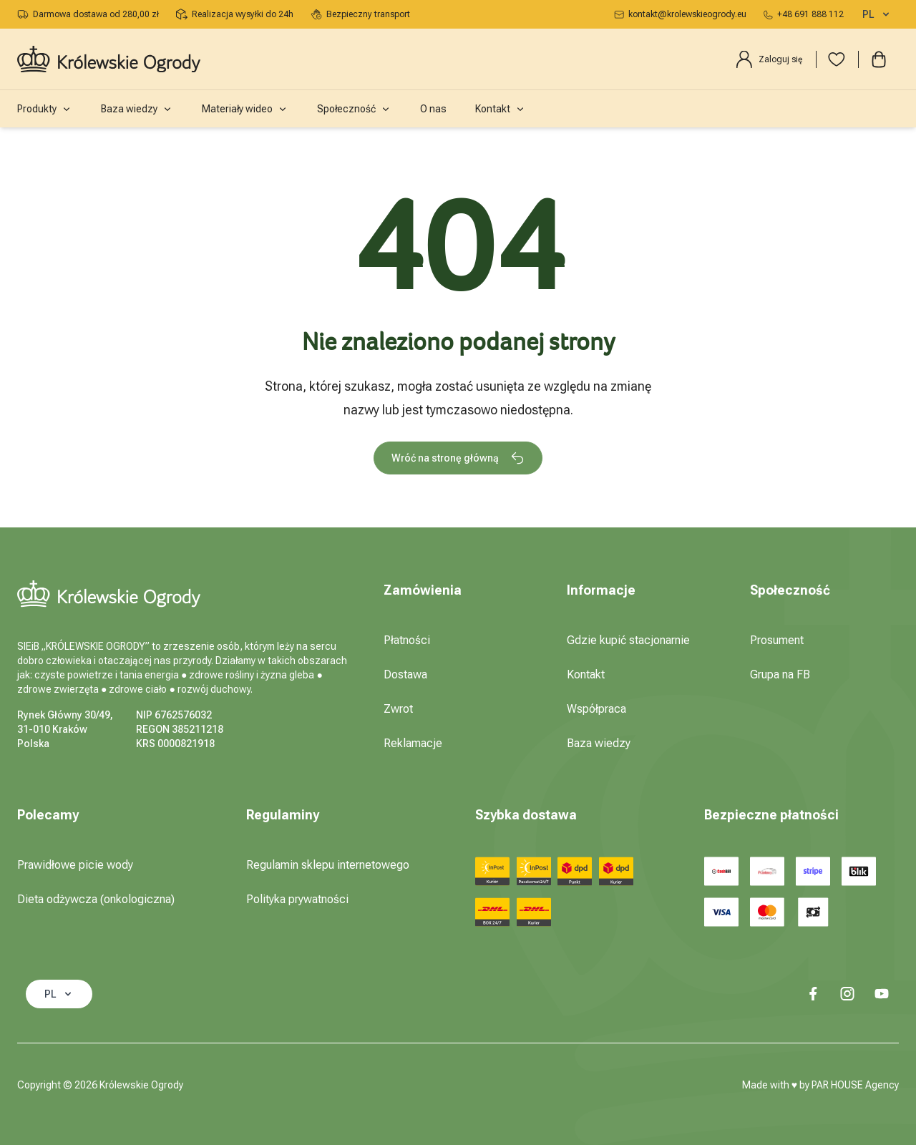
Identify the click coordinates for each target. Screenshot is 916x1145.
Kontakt (500, 108)
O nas (433, 108)
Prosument (777, 640)
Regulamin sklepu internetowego (327, 865)
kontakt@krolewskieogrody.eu (680, 14)
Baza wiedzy (137, 108)
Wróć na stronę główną (458, 458)
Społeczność (354, 108)
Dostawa (405, 674)
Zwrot (398, 709)
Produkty (44, 108)
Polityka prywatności (297, 899)
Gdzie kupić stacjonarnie (628, 640)
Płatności (407, 640)
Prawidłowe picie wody (75, 865)
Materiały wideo (245, 108)
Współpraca (596, 709)
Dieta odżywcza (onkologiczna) (96, 899)
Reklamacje (413, 743)
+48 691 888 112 (804, 14)
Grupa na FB (780, 674)
